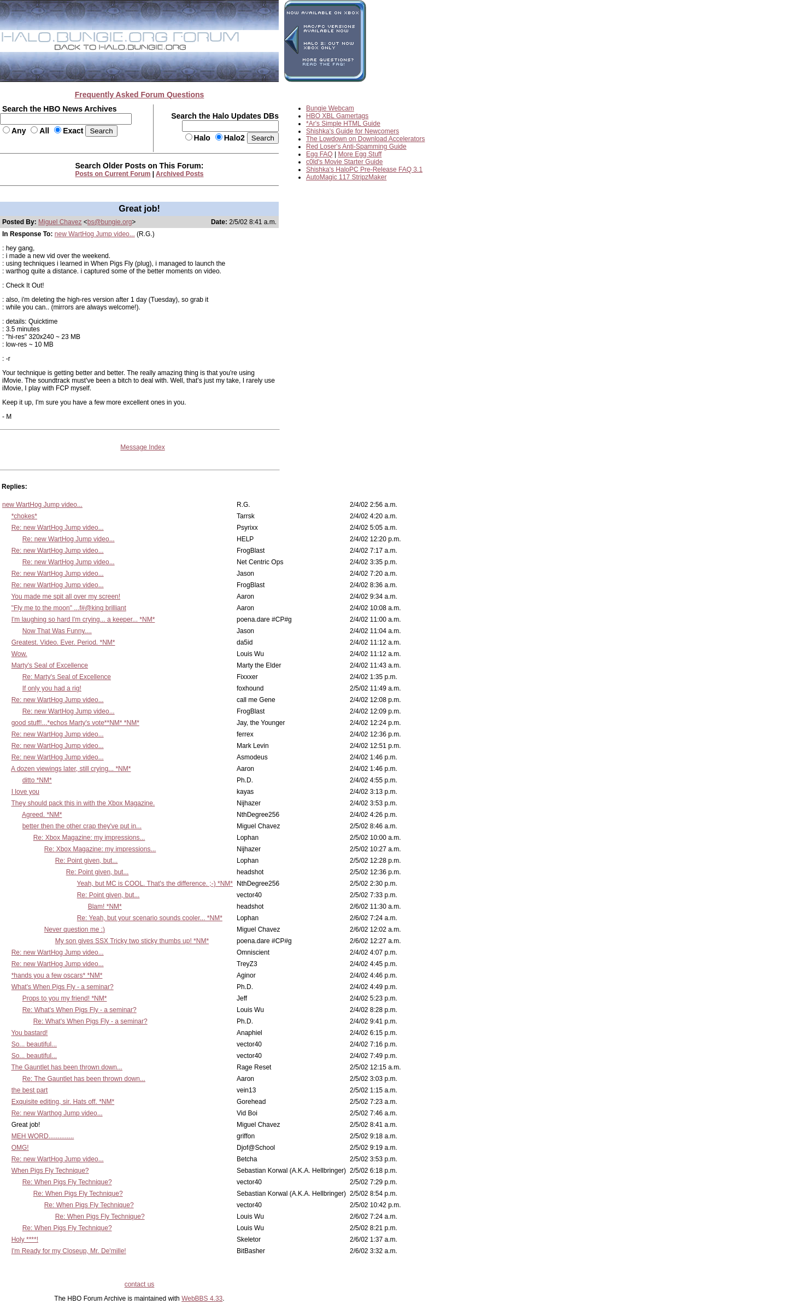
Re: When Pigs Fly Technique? (67, 1182)
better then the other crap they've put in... (82, 826)
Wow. (19, 654)
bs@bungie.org (109, 222)
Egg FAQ (319, 154)
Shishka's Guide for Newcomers (352, 131)
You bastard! (29, 1033)
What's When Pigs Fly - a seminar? (62, 987)
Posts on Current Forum (113, 174)
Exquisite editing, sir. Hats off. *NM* (63, 1102)
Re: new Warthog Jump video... (57, 1113)
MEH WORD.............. (42, 1136)
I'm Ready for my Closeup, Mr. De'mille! (68, 1251)
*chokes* (24, 516)
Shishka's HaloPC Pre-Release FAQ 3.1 (364, 169)
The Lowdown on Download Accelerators (365, 139)
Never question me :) (74, 929)
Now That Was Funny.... (57, 631)
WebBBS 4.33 (201, 1298)
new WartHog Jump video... (95, 234)
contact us (140, 1284)
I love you (25, 792)
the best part (29, 1090)
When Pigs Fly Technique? (50, 1170)
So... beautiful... (34, 1044)
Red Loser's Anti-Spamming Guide (356, 146)
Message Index (142, 447)
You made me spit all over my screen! (65, 596)
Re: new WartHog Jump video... (57, 527)
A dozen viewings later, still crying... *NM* (71, 769)
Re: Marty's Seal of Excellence (66, 677)
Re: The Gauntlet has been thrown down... (83, 1079)
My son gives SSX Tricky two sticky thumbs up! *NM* (132, 941)
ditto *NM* (37, 780)
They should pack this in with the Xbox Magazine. (83, 803)
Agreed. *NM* (42, 814)
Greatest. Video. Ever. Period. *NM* (63, 642)
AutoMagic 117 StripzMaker (346, 177)
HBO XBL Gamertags (337, 116)
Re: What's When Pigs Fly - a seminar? (79, 1010)
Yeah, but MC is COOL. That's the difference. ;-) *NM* (155, 883)
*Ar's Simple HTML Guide (343, 123)
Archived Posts (179, 174)
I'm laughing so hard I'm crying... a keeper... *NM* (83, 619)
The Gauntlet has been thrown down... (66, 1067)
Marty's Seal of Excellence (49, 665)
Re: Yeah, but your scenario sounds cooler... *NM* (149, 918)
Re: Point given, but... (86, 860)
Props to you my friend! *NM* (64, 998)
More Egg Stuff (360, 154)
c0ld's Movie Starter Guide (344, 162)
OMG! (20, 1147)
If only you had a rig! (51, 688)
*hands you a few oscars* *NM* (57, 975)
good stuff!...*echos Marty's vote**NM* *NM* (75, 723)
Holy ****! (24, 1239)
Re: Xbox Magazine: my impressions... (89, 837)
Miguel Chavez (59, 222)
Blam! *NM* (105, 906)
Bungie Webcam (330, 108)
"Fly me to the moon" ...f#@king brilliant (68, 608)
